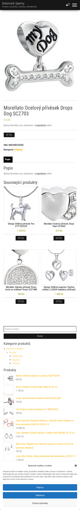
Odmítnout (40, 495)
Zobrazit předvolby (40, 503)
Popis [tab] (7, 159)
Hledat (40, 336)
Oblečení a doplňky (14, 348)
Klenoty (12, 352)
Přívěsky (18, 149)
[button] (75, 465)
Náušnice (16, 359)
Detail (9, 134)
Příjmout (40, 487)
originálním (40, 125)
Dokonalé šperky (13, 3)
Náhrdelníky (17, 356)
